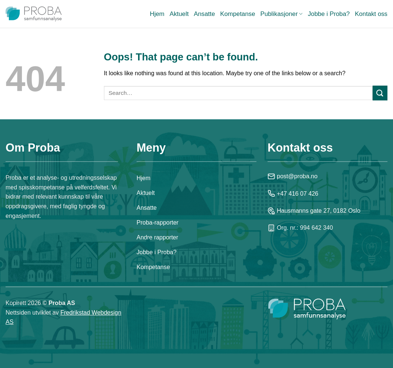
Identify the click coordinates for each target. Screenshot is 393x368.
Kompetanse (237, 13)
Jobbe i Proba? (329, 13)
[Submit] (380, 93)
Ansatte (204, 13)
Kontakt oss (371, 13)
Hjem (157, 13)
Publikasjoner (281, 14)
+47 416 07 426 (293, 193)
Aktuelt (179, 13)
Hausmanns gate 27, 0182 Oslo (314, 211)
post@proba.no (293, 176)
